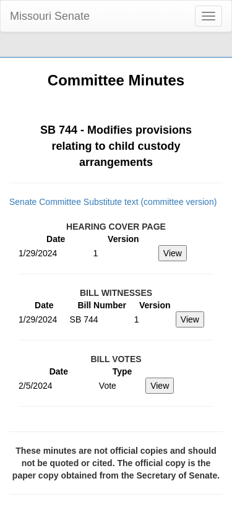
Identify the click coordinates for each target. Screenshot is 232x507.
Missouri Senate (50, 16)
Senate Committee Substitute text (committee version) (113, 202)
